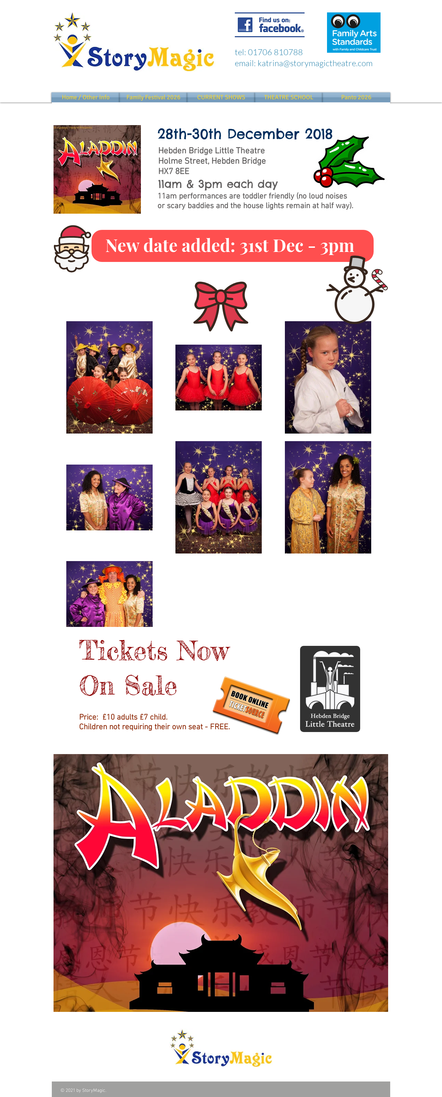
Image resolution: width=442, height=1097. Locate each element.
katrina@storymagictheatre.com (315, 63)
